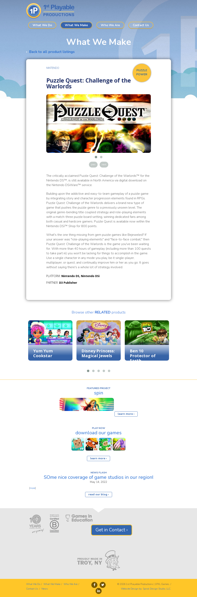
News (44, 588)
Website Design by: (131, 588)
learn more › (126, 414)
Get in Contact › (112, 530)
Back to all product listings (52, 51)
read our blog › (98, 494)
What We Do (42, 25)
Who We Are (110, 25)
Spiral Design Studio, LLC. (157, 588)
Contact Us (141, 25)
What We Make (76, 25)
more (32, 488)
